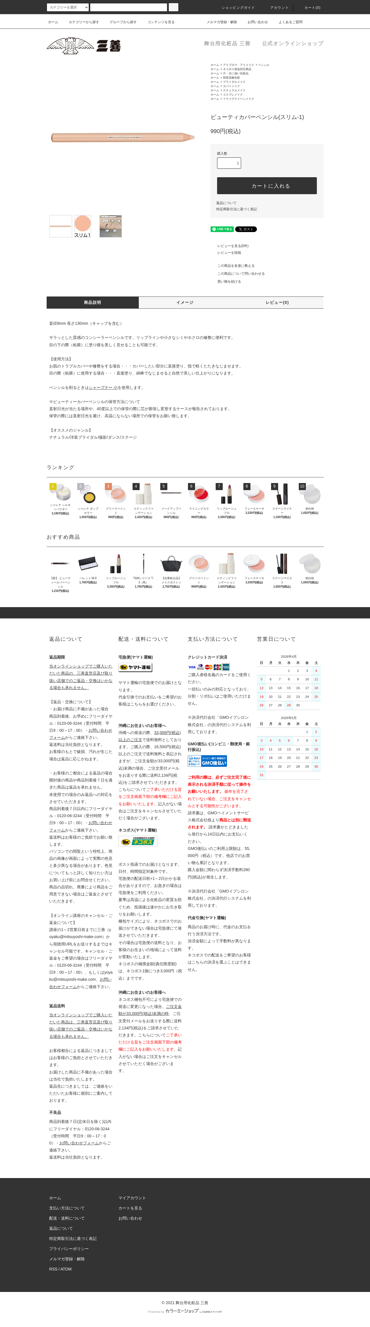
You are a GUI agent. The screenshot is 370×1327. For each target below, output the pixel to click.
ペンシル (263, 64)
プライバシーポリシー (69, 1248)
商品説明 (92, 302)
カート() (309, 8)
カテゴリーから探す (80, 22)
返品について (226, 203)
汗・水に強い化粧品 (235, 73)
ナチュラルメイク (234, 90)
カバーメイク (231, 86)
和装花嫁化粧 (231, 77)
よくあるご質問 (287, 22)
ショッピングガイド (235, 8)
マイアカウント (132, 1198)
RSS (53, 1269)
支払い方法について (67, 1208)
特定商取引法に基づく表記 (236, 209)
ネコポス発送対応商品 (237, 69)
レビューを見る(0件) (230, 246)
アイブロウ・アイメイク (238, 64)
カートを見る (130, 1208)
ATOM (66, 1269)
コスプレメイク (233, 94)
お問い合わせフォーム (79, 1143)
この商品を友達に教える (233, 266)
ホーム (53, 22)
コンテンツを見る (158, 22)
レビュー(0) (277, 302)
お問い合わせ (254, 22)
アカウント (276, 8)
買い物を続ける (226, 281)
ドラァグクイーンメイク (238, 98)
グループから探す (120, 22)
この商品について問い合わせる (238, 274)
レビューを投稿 (226, 253)
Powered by (185, 1311)
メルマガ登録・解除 (218, 22)
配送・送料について (67, 1218)
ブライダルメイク (234, 81)
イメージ (185, 302)
